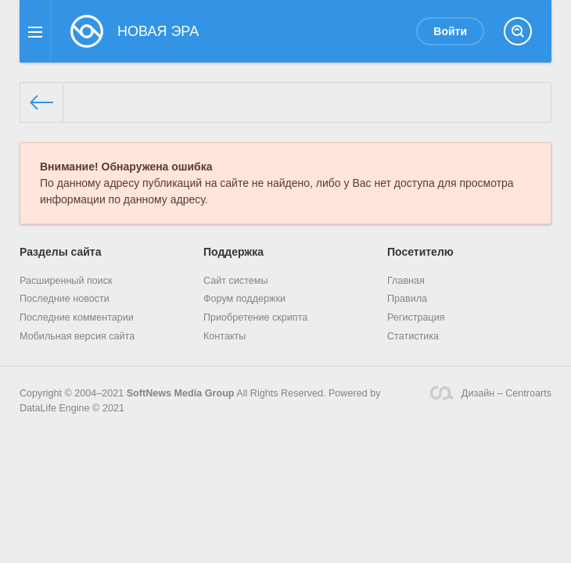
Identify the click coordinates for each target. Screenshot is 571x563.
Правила (407, 298)
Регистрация (416, 317)
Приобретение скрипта (255, 317)
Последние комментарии (77, 317)
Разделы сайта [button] (60, 252)
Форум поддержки (244, 298)
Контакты (224, 336)
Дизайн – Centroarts (490, 393)
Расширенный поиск (66, 280)
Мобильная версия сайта (77, 336)
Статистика (413, 336)
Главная (406, 280)
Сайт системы (235, 280)
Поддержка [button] (233, 252)
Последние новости (65, 298)
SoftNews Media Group (181, 393)
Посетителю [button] (420, 252)
